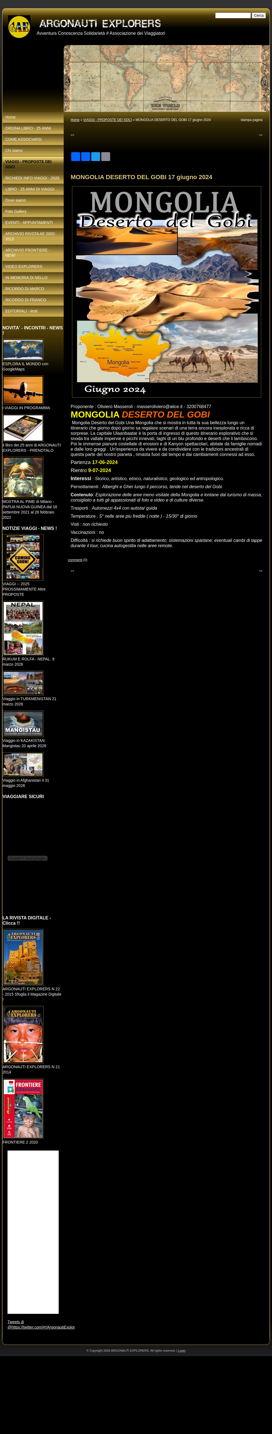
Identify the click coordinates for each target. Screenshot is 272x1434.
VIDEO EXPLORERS (23, 266)
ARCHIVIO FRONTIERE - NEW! (27, 253)
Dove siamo (15, 200)
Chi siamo (14, 150)
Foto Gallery (15, 211)
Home (75, 120)
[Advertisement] (126, 1395)
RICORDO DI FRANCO (25, 300)
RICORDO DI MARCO (24, 289)
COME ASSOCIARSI (23, 139)
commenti (75, 560)
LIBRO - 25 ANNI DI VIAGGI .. (31, 189)
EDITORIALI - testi (21, 311)
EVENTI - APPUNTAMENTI (29, 222)
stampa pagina (252, 120)
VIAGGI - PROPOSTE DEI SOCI (107, 120)
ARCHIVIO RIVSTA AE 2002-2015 (30, 236)
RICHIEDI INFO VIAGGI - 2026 (32, 178)
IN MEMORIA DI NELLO (26, 277)
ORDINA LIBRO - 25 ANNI (28, 128)
